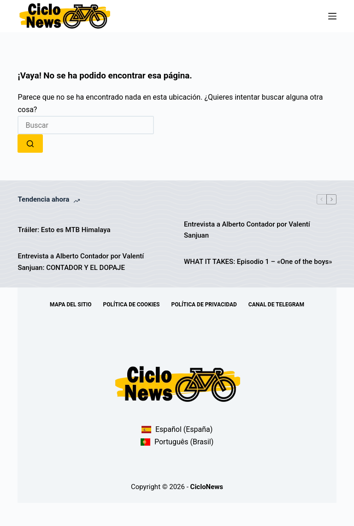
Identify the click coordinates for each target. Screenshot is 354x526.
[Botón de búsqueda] (30, 143)
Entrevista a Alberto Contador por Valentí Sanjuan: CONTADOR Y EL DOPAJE (81, 262)
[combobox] (86, 125)
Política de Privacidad (203, 304)
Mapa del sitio (70, 304)
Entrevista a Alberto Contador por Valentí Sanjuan (247, 230)
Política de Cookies (131, 304)
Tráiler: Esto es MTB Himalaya (64, 230)
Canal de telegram (276, 304)
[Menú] (332, 16)
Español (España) (177, 429)
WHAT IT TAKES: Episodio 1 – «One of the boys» (258, 261)
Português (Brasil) (177, 441)
